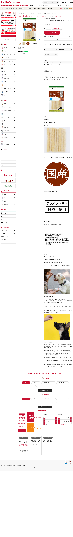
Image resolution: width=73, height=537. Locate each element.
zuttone (70, 8)
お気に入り (61, 5)
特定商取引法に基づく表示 (6, 242)
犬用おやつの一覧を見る (45, 390)
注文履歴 (9, 5)
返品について (70, 36)
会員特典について (33, 5)
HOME (19, 13)
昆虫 (16, 8)
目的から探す (36, 8)
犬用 (25, 16)
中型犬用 (32, 16)
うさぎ (12, 8)
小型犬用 (28, 16)
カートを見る (69, 5)
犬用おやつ (27, 13)
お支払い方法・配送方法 (5, 236)
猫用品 (7, 8)
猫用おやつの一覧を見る (45, 407)
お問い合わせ (3, 465)
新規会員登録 (16, 5)
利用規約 (24, 465)
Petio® (61, 8)
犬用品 (2, 8)
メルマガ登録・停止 (24, 5)
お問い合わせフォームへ (22, 430)
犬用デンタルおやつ (37, 16)
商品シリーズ (21, 8)
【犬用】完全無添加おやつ (58, 16)
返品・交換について (5, 239)
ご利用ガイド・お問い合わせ (47, 8)
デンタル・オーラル (33, 13)
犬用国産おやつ (20, 16)
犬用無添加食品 (44, 16)
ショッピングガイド (4, 230)
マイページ (4, 5)
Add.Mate (66, 8)
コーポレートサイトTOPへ (43, 5)
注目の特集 (29, 8)
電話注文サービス (4, 245)
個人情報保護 (19, 465)
